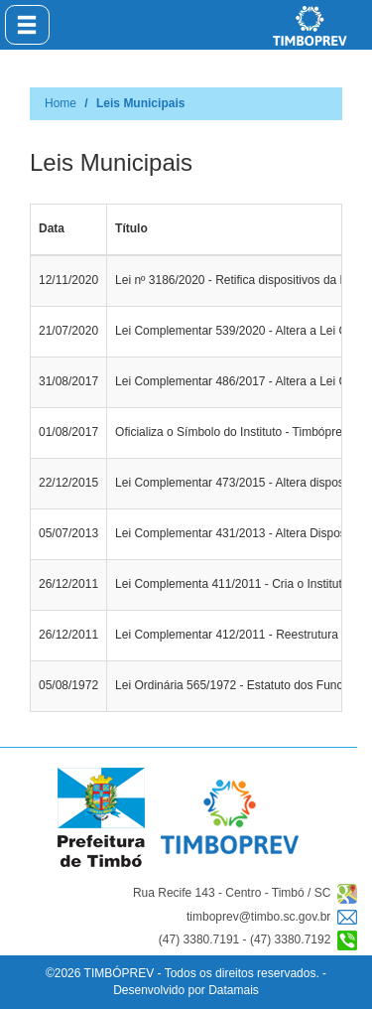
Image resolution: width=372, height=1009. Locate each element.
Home (60, 103)
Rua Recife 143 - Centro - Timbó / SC (245, 894)
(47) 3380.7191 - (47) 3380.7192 (258, 940)
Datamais (233, 990)
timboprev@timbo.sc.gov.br (271, 917)
